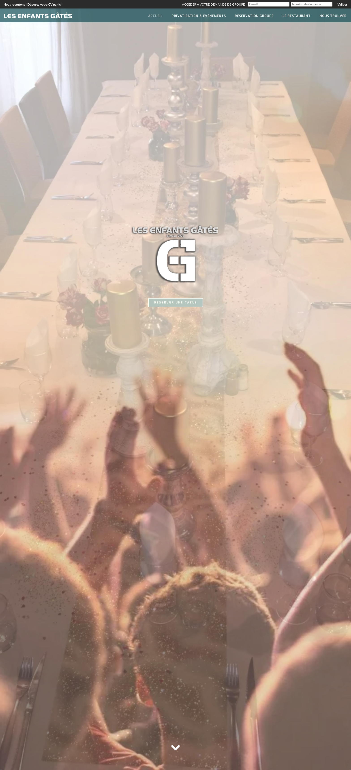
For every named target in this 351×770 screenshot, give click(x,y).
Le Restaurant (297, 16)
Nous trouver (333, 16)
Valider (342, 4)
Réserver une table (175, 302)
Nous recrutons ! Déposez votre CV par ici (33, 4)
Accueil (155, 16)
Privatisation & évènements (199, 16)
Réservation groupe (254, 16)
